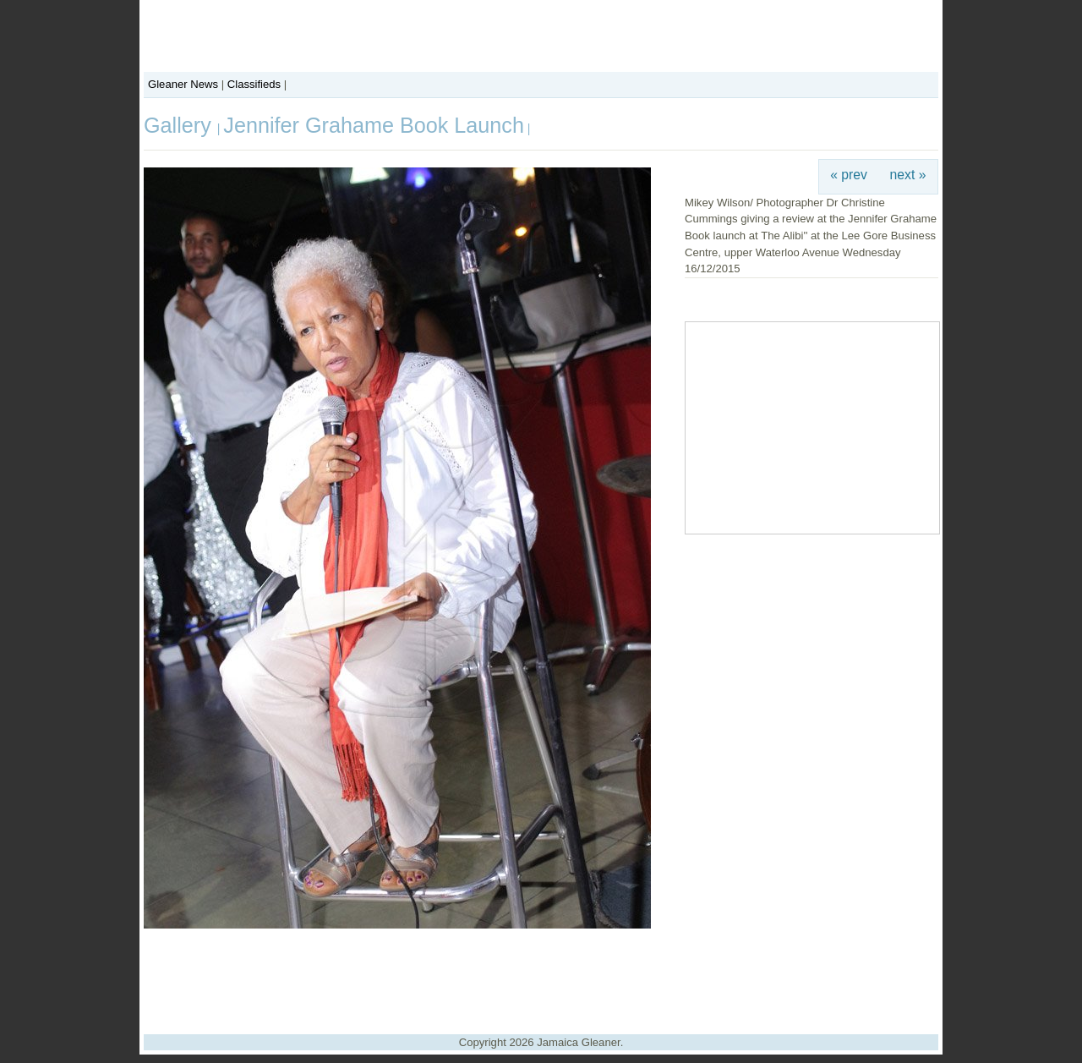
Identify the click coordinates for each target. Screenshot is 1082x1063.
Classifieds (254, 84)
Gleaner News (183, 84)
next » (908, 174)
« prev (848, 174)
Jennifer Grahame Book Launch (373, 125)
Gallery (180, 125)
